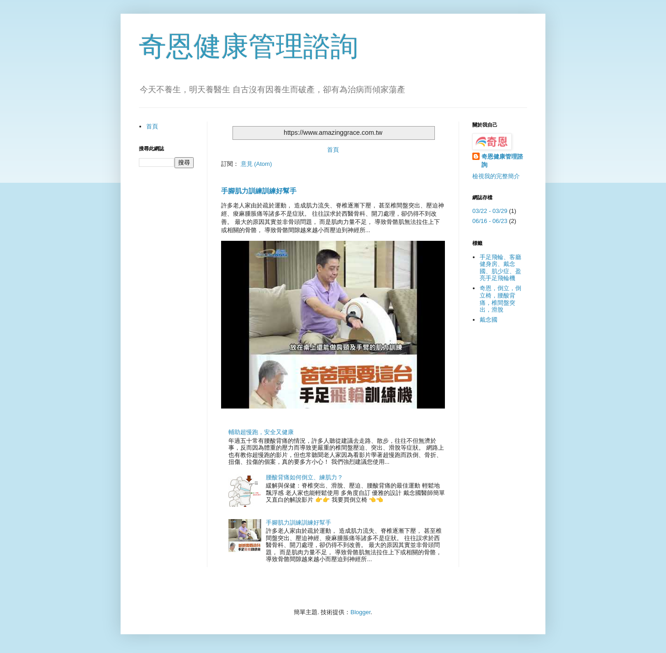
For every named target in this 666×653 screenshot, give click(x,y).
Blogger (360, 612)
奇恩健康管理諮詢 (248, 46)
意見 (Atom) (256, 163)
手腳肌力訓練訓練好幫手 (258, 191)
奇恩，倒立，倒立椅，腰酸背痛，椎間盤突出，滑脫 (500, 299)
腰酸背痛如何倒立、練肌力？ (304, 477)
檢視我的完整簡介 (496, 176)
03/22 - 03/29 (489, 210)
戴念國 (488, 319)
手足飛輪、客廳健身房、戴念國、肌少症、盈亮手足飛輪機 (500, 268)
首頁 (333, 149)
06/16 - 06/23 (489, 221)
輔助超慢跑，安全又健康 (261, 432)
